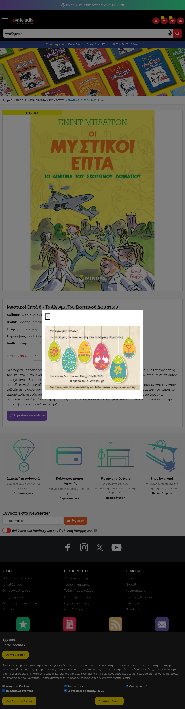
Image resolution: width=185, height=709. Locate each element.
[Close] (47, 316)
